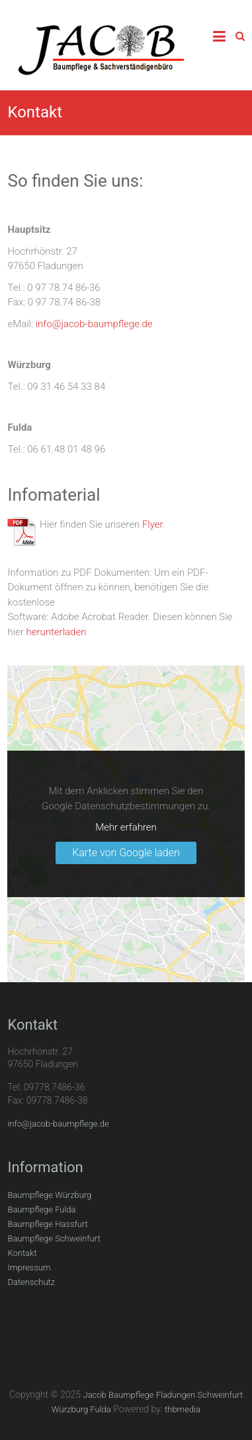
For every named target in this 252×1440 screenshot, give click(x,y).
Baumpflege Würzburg (49, 1195)
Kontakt (21, 1253)
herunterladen (56, 632)
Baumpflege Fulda (41, 1209)
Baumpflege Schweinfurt (53, 1238)
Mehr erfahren (126, 827)
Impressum (28, 1267)
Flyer (152, 524)
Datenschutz (31, 1282)
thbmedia (182, 1409)
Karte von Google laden (126, 852)
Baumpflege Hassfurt (47, 1224)
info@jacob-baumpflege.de (94, 324)
